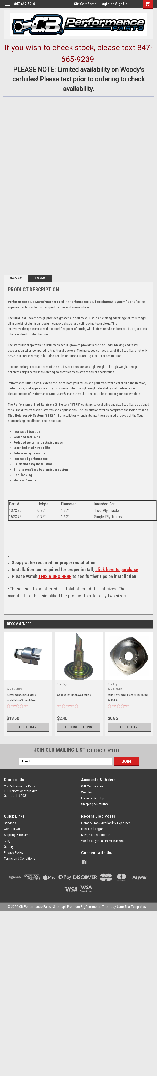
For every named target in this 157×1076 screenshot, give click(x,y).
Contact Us (12, 829)
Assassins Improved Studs (74, 695)
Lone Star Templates (131, 906)
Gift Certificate (85, 4)
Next (149, 624)
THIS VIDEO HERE (54, 576)
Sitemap (59, 906)
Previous (142, 624)
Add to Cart (28, 727)
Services (10, 823)
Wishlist (87, 792)
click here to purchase (116, 569)
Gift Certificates (92, 786)
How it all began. (92, 829)
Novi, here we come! (95, 835)
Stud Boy (62, 684)
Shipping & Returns (94, 804)
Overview (16, 278)
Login (104, 4)
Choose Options (79, 727)
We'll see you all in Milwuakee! (103, 841)
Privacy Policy (13, 852)
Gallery (9, 847)
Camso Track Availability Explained (106, 823)
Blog (7, 841)
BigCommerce (91, 906)
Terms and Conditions (19, 858)
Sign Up (121, 4)
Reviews (40, 278)
